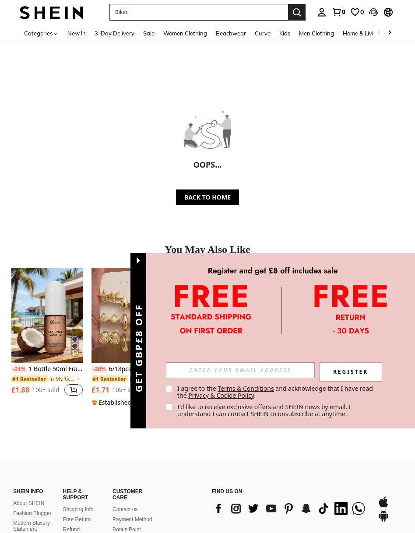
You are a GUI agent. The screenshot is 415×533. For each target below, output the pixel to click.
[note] (127, 402)
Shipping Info (78, 509)
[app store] (383, 506)
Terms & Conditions (246, 388)
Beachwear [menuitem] (231, 33)
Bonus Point (127, 529)
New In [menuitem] (76, 33)
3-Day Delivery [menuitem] (114, 33)
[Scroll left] (379, 33)
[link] (338, 12)
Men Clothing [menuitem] (316, 33)
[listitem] (47, 337)
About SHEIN (28, 503)
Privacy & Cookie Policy (221, 395)
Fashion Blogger (32, 513)
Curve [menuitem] (263, 33)
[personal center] (322, 12)
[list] (290, 508)
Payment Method (132, 519)
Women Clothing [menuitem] (185, 33)
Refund (71, 529)
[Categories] (41, 33)
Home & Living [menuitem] (361, 33)
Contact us (125, 509)
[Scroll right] (390, 33)
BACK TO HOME (207, 197)
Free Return (77, 519)
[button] (198, 12)
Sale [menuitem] (149, 33)
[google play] (383, 520)
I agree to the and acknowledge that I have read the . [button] (276, 392)
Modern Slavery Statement (31, 526)
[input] (240, 370)
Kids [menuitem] (284, 33)
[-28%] (99, 369)
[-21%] (19, 369)
